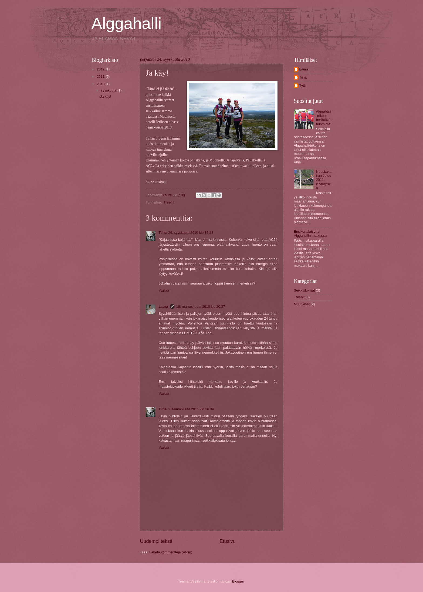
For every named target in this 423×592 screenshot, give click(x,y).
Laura (163, 307)
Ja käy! (105, 96)
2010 (101, 84)
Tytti (302, 85)
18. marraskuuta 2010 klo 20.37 (200, 307)
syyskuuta (109, 90)
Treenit (169, 202)
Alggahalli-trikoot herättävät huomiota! (323, 117)
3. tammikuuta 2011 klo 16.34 (191, 409)
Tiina (163, 233)
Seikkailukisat (304, 290)
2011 (101, 77)
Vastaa (164, 290)
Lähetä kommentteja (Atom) (170, 552)
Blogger (238, 581)
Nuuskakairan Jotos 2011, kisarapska (323, 180)
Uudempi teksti (156, 541)
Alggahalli (127, 23)
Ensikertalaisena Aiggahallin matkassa (310, 233)
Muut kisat (302, 304)
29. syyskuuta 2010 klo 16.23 (190, 233)
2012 (101, 69)
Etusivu (228, 541)
